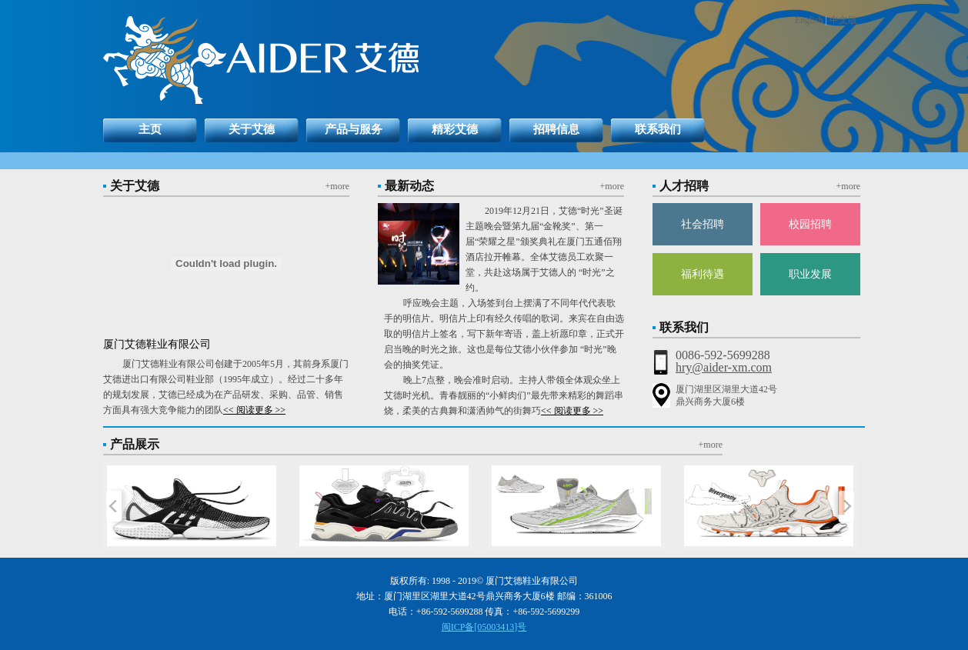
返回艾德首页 (339, 59)
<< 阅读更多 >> (254, 410)
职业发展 (810, 274)
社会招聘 (702, 224)
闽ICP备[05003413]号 (484, 627)
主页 (150, 129)
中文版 (843, 20)
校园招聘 (810, 224)
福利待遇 (702, 274)
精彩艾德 (455, 129)
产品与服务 (353, 129)
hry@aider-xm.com (724, 367)
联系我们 (658, 129)
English (809, 20)
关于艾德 (252, 129)
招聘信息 (556, 129)
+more (337, 186)
